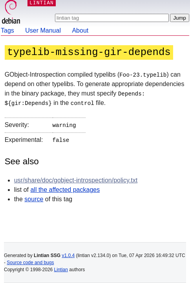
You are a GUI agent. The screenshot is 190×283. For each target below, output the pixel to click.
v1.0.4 (68, 255)
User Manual (43, 30)
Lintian (61, 269)
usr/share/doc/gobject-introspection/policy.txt (76, 178)
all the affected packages (65, 187)
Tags (7, 30)
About (80, 30)
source (33, 197)
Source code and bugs (30, 262)
